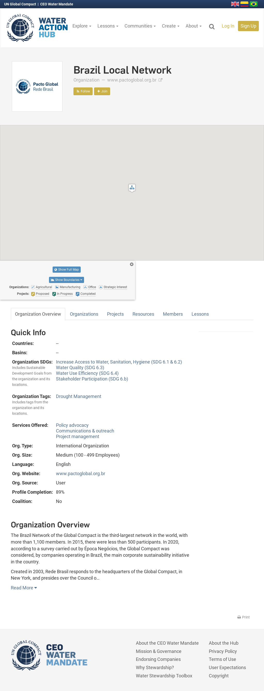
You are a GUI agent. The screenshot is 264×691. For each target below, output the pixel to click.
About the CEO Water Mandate (167, 643)
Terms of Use (222, 659)
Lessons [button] (107, 26)
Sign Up (248, 26)
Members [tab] (173, 314)
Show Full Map (66, 269)
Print (243, 617)
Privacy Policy (223, 651)
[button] (132, 188)
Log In (228, 26)
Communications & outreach (85, 430)
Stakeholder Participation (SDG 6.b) (92, 379)
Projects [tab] (115, 314)
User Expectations (227, 667)
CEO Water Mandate (56, 4)
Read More (24, 587)
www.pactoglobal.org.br (134, 80)
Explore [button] (81, 26)
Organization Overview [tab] (38, 314)
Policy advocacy (72, 425)
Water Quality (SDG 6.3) (80, 367)
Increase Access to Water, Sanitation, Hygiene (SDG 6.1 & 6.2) (119, 362)
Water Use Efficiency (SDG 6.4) (87, 373)
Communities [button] (140, 26)
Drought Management (78, 396)
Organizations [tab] (84, 314)
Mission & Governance (159, 651)
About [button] (194, 26)
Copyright (219, 675)
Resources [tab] (143, 314)
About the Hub (223, 643)
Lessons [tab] (200, 314)
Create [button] (170, 26)
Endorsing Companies (158, 659)
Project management (77, 436)
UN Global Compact (20, 4)
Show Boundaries (66, 280)
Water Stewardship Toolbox (164, 675)
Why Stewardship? (155, 667)
